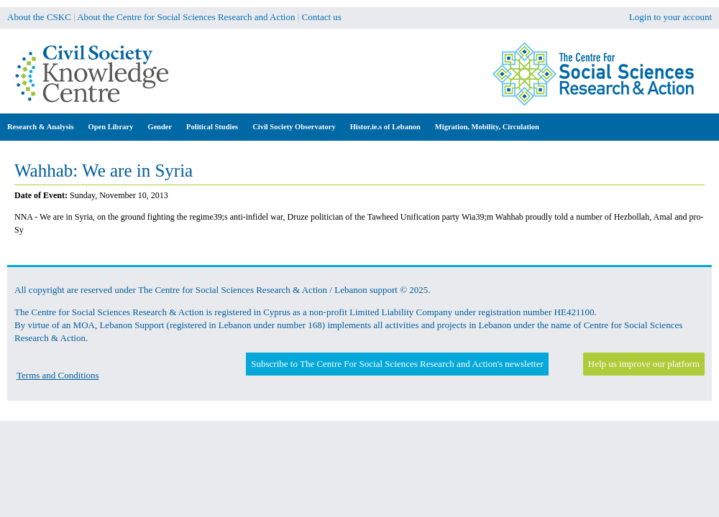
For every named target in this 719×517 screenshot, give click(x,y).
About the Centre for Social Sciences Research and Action (186, 16)
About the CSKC (39, 16)
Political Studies (212, 127)
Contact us (322, 16)
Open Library (111, 127)
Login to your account (670, 16)
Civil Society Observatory (293, 127)
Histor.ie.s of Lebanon (385, 127)
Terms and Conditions (58, 375)
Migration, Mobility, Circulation (487, 127)
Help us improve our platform (644, 363)
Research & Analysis (40, 127)
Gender (159, 127)
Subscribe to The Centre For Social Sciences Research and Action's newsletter (397, 363)
